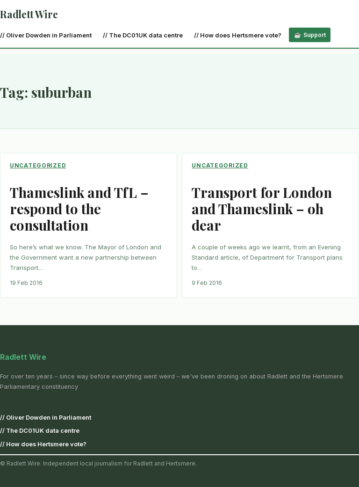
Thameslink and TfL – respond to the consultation (79, 208)
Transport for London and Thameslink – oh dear (262, 208)
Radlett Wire (28, 14)
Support (314, 34)
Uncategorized (38, 165)
